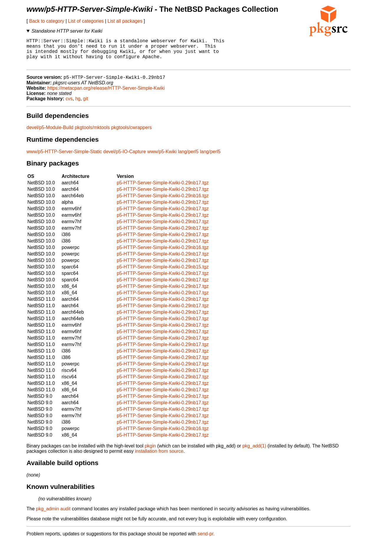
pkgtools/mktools (92, 134)
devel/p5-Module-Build (50, 134)
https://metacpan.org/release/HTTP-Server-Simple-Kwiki (106, 94)
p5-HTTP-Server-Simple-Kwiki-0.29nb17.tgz (163, 189)
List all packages (125, 21)
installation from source (159, 457)
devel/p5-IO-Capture (124, 158)
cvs (69, 105)
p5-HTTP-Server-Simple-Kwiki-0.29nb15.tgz (163, 273)
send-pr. (206, 540)
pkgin (150, 452)
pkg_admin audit (53, 515)
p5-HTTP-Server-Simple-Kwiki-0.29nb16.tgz (163, 202)
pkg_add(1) (254, 452)
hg (77, 105)
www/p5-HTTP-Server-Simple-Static (64, 158)
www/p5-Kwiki (162, 158)
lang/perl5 (188, 158)
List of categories (86, 21)
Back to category (46, 21)
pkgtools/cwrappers (131, 134)
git (85, 105)
